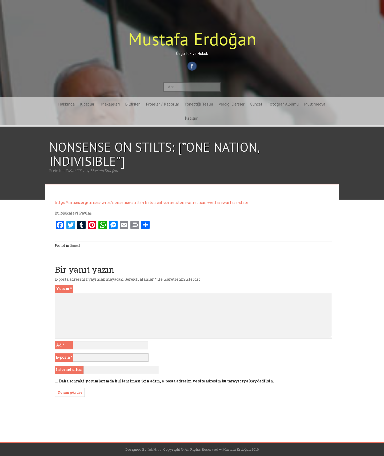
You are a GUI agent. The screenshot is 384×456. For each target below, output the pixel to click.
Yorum (64, 288)
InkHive (154, 449)
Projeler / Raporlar (162, 104)
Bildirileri (133, 104)
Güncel (256, 104)
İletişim (191, 118)
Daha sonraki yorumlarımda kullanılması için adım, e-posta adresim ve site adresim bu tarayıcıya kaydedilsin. (166, 381)
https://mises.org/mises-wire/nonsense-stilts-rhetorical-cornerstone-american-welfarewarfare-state (151, 202)
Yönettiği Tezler (199, 104)
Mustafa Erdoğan (192, 38)
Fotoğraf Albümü (283, 104)
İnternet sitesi (69, 369)
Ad (60, 345)
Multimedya (314, 104)
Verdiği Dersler (232, 104)
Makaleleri (110, 104)
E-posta (64, 357)
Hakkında (66, 104)
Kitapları (88, 104)
